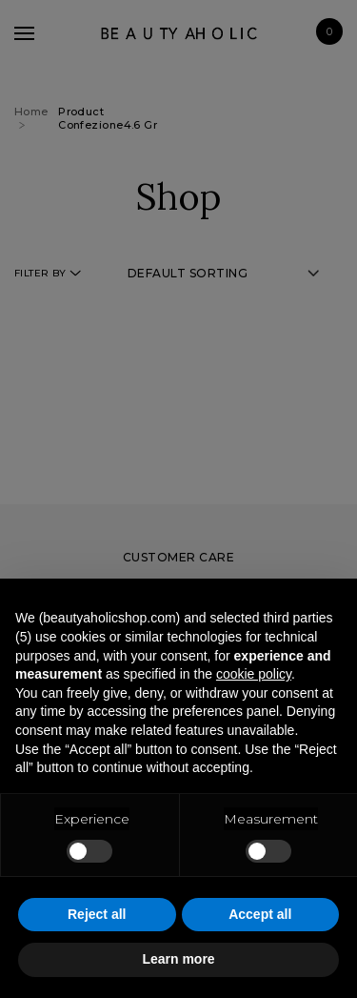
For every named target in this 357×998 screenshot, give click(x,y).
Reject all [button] (97, 914)
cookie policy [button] (253, 674)
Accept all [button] (259, 914)
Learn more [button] (178, 959)
